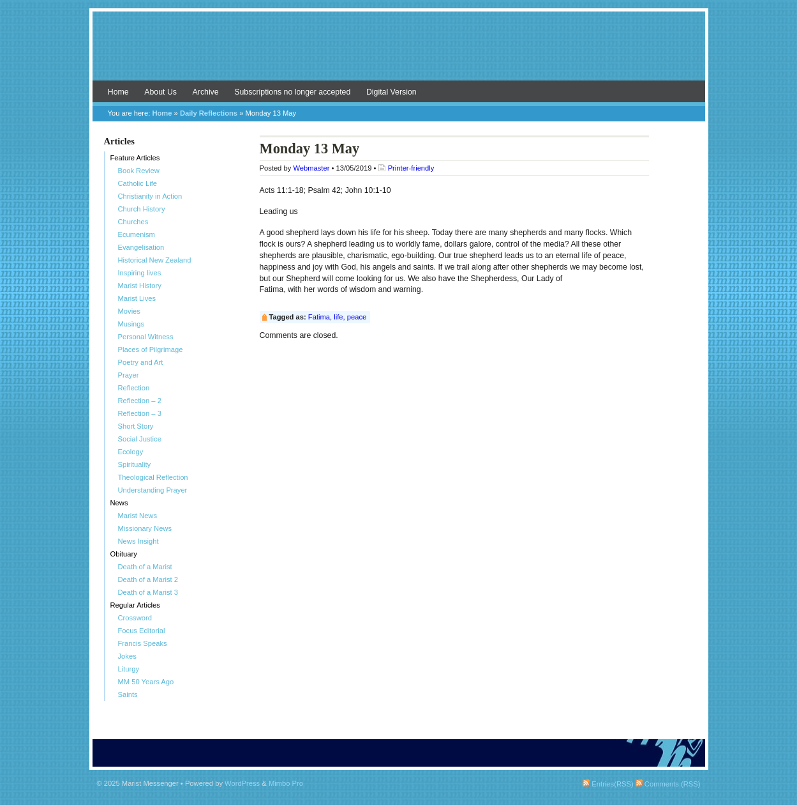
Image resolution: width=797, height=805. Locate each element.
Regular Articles (135, 605)
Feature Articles (135, 158)
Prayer (128, 375)
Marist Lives (137, 298)
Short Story (136, 426)
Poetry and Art (140, 362)
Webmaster (311, 168)
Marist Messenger (399, 52)
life (338, 317)
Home (118, 92)
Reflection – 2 (139, 400)
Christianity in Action (150, 196)
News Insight (138, 541)
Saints (128, 694)
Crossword (135, 618)
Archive (206, 92)
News (119, 503)
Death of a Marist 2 (148, 579)
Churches (133, 222)
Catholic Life (138, 183)
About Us (160, 92)
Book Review (139, 170)
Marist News (138, 515)
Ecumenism (136, 234)
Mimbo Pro (286, 783)
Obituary (123, 554)
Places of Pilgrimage (150, 349)
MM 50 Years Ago (146, 682)
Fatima (319, 317)
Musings (131, 324)
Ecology (131, 452)
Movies (129, 311)
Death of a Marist (145, 567)
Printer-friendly (411, 168)
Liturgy (129, 669)
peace (356, 317)
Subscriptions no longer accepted (292, 92)
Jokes (127, 656)
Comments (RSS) (668, 784)
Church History (141, 209)
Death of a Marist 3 (148, 592)
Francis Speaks (142, 643)
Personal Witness (146, 337)
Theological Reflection (153, 477)
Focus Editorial (141, 630)
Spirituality (134, 464)
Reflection (134, 388)
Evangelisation (141, 247)
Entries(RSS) (608, 784)
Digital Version (391, 92)
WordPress (242, 783)
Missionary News (145, 528)
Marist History (139, 285)
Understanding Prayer (153, 490)
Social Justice (139, 439)
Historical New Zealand (154, 260)
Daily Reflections (208, 113)
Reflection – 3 (139, 413)
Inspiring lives (139, 273)
